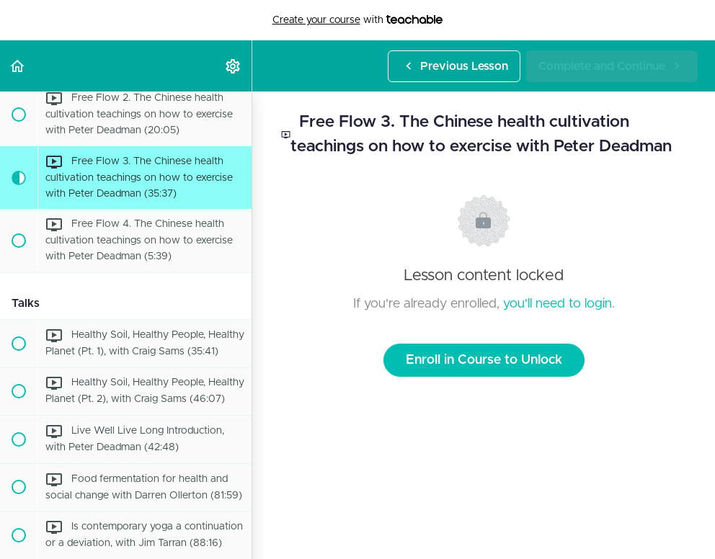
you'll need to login (557, 304)
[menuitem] (234, 65)
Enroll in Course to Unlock (484, 360)
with (357, 20)
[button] (18, 65)
